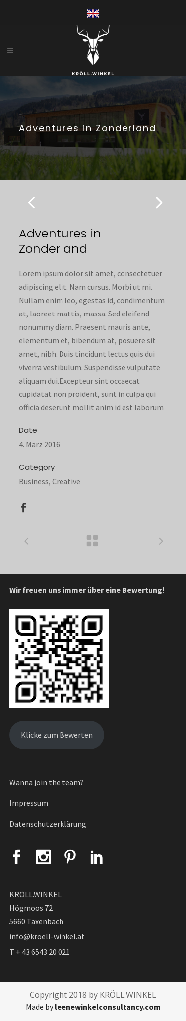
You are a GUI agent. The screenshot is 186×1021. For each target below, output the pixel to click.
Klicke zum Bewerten (57, 735)
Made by (93, 1007)
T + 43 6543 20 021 (39, 952)
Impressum (28, 803)
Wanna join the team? (46, 782)
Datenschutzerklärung (47, 824)
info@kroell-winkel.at (47, 936)
